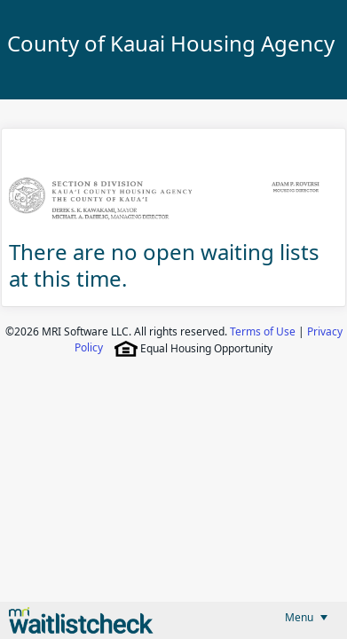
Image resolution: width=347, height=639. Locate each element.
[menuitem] (306, 617)
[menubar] (306, 617)
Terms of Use (263, 331)
